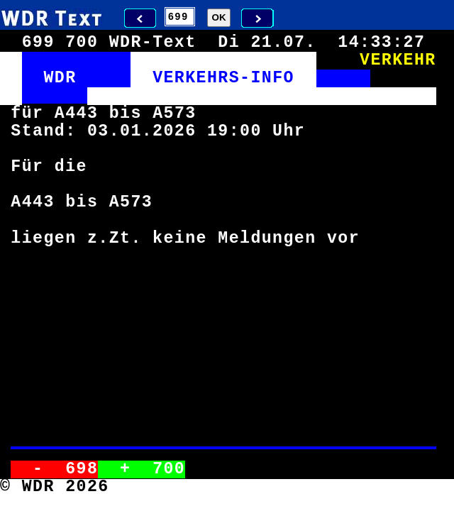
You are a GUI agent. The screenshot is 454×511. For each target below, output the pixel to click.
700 (169, 469)
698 (81, 469)
